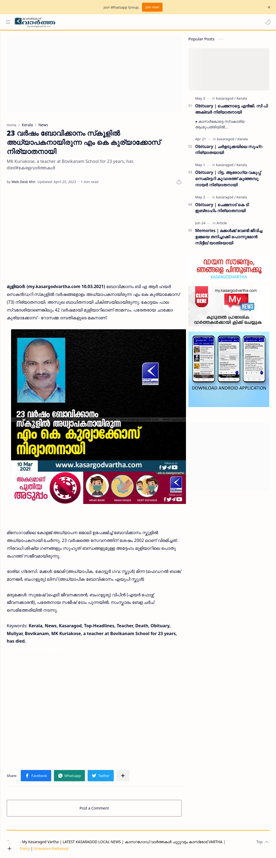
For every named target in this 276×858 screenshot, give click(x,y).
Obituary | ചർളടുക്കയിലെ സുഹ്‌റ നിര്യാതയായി (228, 152)
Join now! (152, 7)
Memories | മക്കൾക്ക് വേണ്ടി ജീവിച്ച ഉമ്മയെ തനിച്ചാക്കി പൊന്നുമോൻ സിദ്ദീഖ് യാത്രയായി (228, 239)
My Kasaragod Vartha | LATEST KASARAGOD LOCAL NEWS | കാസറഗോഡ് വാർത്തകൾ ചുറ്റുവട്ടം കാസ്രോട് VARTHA (142, 839)
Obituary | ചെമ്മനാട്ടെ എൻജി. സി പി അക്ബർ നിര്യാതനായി (231, 111)
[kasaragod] (226, 101)
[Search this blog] (111, 22)
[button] (267, 22)
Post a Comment (104, 806)
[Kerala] (242, 101)
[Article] (221, 225)
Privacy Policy (38, 846)
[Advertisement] (104, 76)
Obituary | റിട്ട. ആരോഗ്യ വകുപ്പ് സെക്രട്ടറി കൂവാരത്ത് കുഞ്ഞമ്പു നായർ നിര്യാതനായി (228, 181)
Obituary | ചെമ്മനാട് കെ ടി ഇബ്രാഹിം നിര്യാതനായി (222, 210)
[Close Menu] (267, 7)
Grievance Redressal (71, 846)
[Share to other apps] (143, 773)
